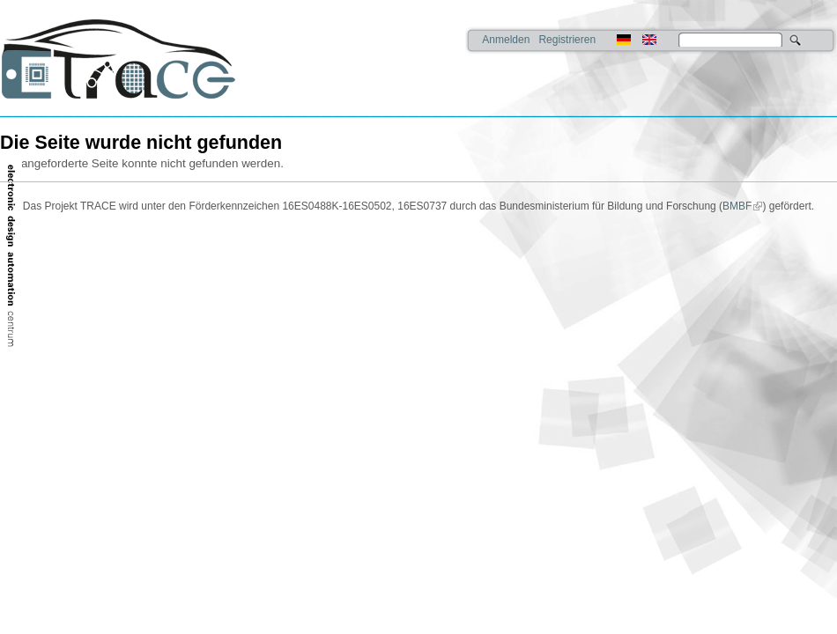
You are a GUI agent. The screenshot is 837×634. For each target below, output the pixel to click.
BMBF (737, 206)
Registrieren (567, 39)
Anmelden (506, 39)
